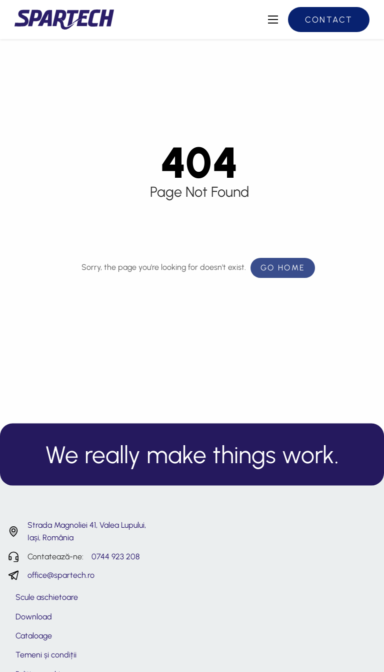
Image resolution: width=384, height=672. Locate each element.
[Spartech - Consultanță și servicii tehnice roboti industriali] (64, 19)
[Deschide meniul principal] (273, 20)
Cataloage (34, 635)
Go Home (283, 267)
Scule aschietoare (47, 597)
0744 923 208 (116, 556)
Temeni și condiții (46, 654)
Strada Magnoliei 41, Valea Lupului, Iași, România (87, 531)
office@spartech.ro (61, 575)
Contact (329, 20)
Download (34, 616)
